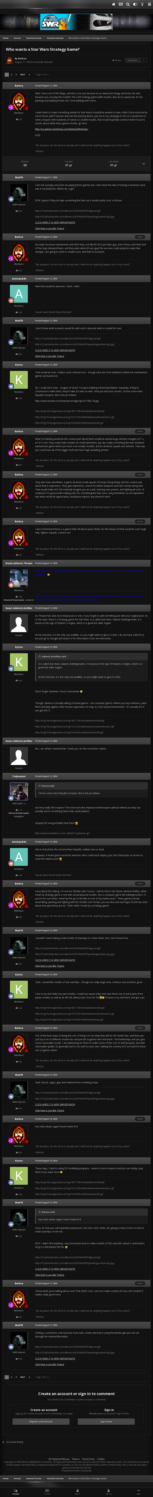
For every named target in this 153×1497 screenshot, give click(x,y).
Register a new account (41, 1421)
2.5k (19, 312)
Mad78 (19, 177)
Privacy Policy (88, 1459)
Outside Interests (44, 62)
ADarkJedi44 (19, 278)
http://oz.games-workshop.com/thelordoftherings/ (61, 129)
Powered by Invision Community (76, 1470)
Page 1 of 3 (42, 74)
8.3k (19, 211)
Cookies (100, 1459)
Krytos (19, 364)
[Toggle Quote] (39, 656)
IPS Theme (53, 1459)
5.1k (19, 809)
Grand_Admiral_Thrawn (18, 563)
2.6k (19, 398)
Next (22, 74)
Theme (76, 1459)
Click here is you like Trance (49, 228)
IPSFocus (65, 1459)
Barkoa (22, 58)
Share (116, 60)
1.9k (19, 596)
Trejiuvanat (19, 776)
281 (19, 119)
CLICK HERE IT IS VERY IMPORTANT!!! (55, 222)
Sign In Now (106, 1421)
